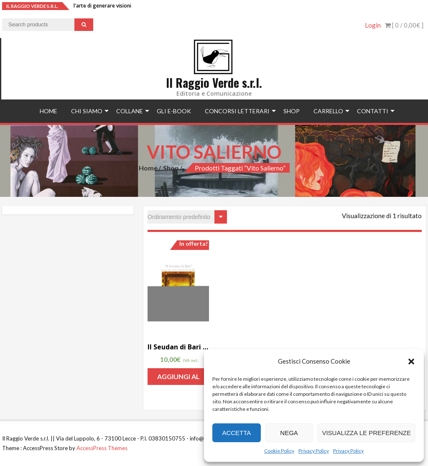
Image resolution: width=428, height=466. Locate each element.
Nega (289, 432)
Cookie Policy (279, 451)
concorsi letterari (237, 111)
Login (373, 25)
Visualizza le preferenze (366, 432)
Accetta (236, 432)
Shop (291, 111)
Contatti (372, 111)
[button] (411, 361)
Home (48, 111)
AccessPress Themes (101, 448)
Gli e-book (174, 111)
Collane (129, 111)
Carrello (328, 111)
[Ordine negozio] (187, 217)
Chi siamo (86, 111)
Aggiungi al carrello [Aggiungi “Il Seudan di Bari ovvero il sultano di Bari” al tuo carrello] (178, 378)
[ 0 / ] (404, 25)
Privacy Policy (313, 451)
